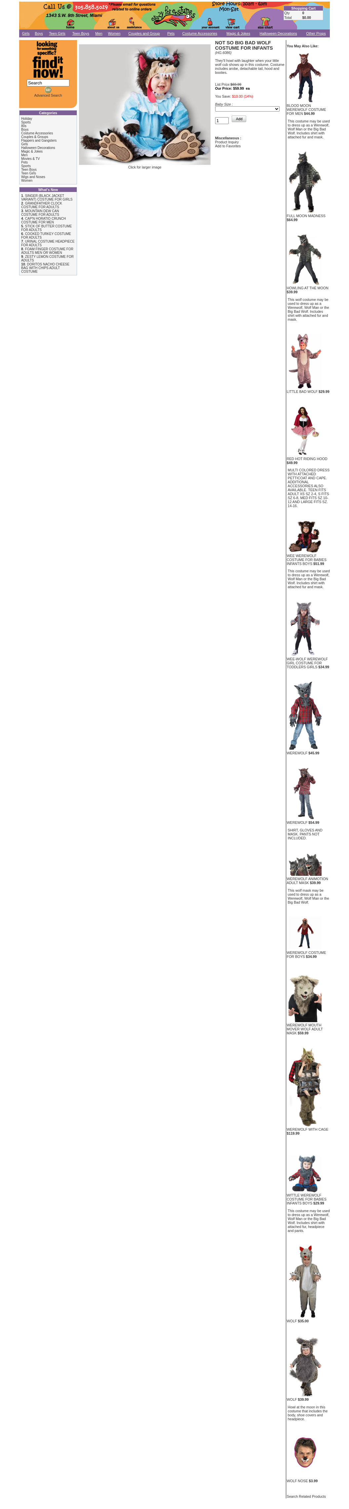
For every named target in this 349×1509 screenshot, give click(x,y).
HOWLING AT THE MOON (308, 288)
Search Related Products (306, 1496)
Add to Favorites (228, 146)
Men (98, 33)
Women (114, 33)
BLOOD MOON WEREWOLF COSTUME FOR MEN (306, 110)
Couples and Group (144, 33)
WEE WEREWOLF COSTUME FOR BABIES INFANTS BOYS (307, 560)
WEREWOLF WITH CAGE (308, 1129)
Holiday (26, 118)
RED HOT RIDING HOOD (307, 459)
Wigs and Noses (33, 177)
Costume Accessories (199, 33)
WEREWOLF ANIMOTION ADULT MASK (308, 881)
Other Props (316, 33)
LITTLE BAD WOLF (302, 392)
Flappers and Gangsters (39, 140)
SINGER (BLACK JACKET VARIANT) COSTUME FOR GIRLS (46, 197)
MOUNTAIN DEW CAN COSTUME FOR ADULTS (40, 212)
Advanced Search (48, 95)
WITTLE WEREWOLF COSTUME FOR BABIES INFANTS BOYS (307, 1199)
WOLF (292, 1321)
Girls (26, 33)
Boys (39, 33)
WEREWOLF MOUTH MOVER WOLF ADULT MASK (305, 1029)
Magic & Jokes (238, 33)
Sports (26, 122)
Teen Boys (80, 33)
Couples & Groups (34, 137)
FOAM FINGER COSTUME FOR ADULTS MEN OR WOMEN (47, 251)
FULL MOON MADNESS (306, 216)
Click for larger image (145, 165)
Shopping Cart (303, 8)
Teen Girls (57, 33)
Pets (170, 33)
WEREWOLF (297, 753)
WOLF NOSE (297, 1481)
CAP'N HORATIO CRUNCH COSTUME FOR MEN (43, 220)
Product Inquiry (227, 142)
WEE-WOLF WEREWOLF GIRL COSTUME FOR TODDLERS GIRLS (307, 663)
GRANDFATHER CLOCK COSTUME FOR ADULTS (41, 205)
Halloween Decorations (278, 33)
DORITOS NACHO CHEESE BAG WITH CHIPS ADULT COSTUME (45, 267)
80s (23, 126)
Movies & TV (30, 159)
